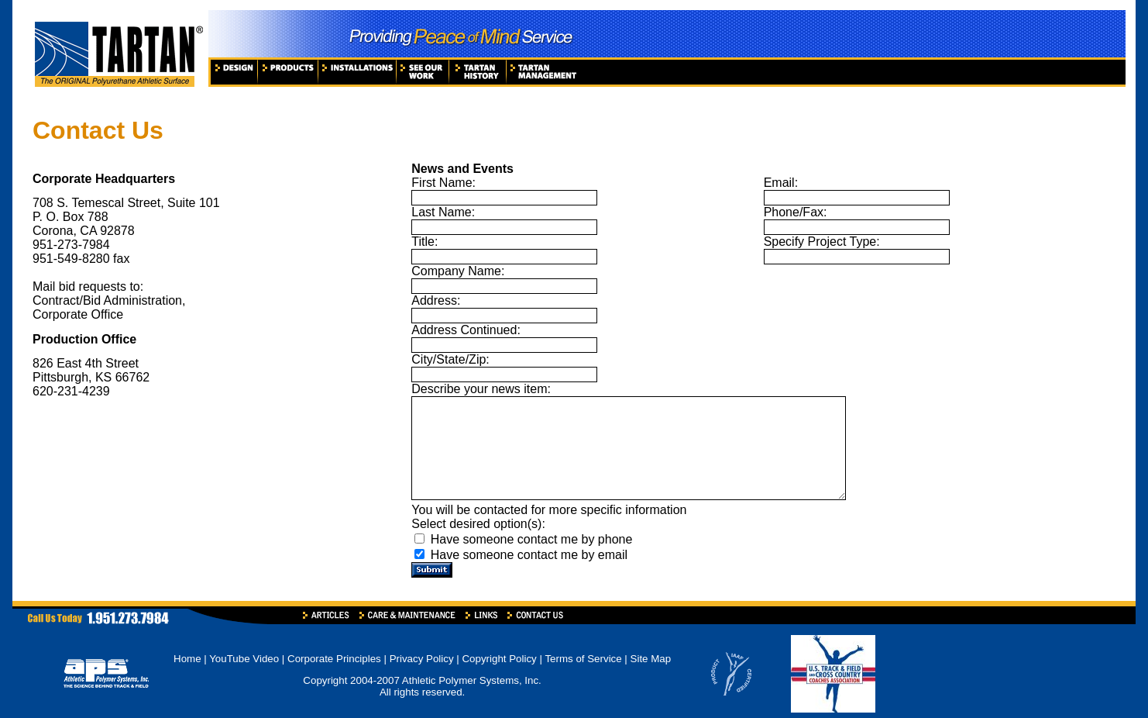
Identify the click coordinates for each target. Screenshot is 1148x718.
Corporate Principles (334, 658)
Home (187, 658)
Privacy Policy (422, 658)
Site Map (651, 658)
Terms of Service (583, 658)
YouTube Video (245, 658)
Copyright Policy (499, 658)
